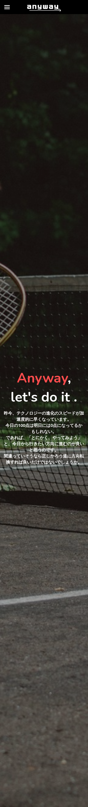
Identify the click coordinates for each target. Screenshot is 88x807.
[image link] (44, 7)
